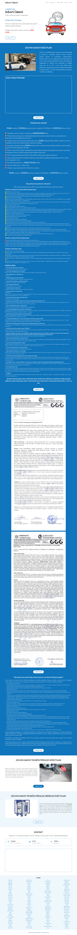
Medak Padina (67, 907)
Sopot (66, 918)
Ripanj (29, 915)
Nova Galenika (10, 910)
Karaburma (66, 900)
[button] (7, 62)
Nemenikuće (66, 909)
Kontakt (70, 2)
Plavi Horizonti (29, 914)
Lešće (66, 904)
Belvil (29, 884)
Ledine (47, 904)
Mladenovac (47, 909)
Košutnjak (67, 901)
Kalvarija (29, 900)
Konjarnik (29, 901)
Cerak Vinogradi (48, 892)
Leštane (10, 906)
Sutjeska (10, 921)
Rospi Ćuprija (66, 915)
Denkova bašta (67, 894)
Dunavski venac (66, 895)
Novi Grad (48, 910)
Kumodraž (67, 903)
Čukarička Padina (29, 894)
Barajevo (67, 881)
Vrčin (48, 924)
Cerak (29, 892)
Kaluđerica (10, 900)
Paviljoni (10, 914)
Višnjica (29, 923)
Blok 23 (10, 886)
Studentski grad (29, 920)
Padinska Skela (29, 912)
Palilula (48, 912)
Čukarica (10, 894)
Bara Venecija (48, 881)
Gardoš (29, 897)
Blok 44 (66, 886)
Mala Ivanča (10, 907)
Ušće (48, 921)
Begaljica (48, 883)
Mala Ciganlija (67, 906)
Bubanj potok (66, 890)
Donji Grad (29, 895)
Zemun (66, 926)
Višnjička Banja (48, 923)
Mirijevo (29, 909)
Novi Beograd (29, 910)
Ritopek (48, 915)
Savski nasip (47, 917)
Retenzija (10, 915)
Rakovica (48, 914)
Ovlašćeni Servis (38, 932)
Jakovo (47, 898)
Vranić (29, 924)
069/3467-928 (10, 9)
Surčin (66, 920)
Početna (46, 2)
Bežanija (48, 884)
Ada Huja (10, 880)
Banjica (10, 881)
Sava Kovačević (10, 917)
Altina (48, 880)
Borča (29, 890)
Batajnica (10, 883)
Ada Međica (29, 880)
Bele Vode (67, 883)
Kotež (10, 903)
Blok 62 (29, 887)
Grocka (10, 898)
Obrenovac (66, 910)
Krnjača (47, 903)
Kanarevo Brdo (48, 900)
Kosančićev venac (48, 901)
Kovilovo (29, 903)
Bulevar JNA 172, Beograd (13, 20)
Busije (10, 892)
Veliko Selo (10, 923)
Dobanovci (10, 895)
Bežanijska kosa (66, 884)
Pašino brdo (66, 912)
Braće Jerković (48, 890)
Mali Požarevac (48, 907)
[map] (17, 842)
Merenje (66, 2)
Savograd (29, 917)
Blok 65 (10, 889)
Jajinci (29, 898)
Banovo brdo (29, 881)
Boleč (10, 890)
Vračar (10, 924)
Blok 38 (48, 886)
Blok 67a (29, 889)
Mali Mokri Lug (29, 907)
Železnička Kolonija (48, 926)
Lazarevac (29, 904)
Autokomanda (67, 880)
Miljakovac (10, 909)
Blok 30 (29, 886)
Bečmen (29, 883)
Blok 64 (66, 887)
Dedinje (48, 894)
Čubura (66, 892)
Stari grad (10, 920)
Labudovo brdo (10, 904)
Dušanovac (10, 897)
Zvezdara (67, 927)
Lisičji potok (47, 906)
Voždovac (67, 923)
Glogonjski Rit (48, 897)
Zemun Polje (10, 927)
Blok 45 (10, 887)
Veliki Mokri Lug (66, 921)
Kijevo (10, 901)
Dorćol (48, 895)
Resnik (66, 914)
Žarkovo (10, 926)
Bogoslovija (66, 889)
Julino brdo (66, 898)
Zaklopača (67, 924)
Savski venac (66, 917)
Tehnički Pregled (60, 2)
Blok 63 (48, 887)
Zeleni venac (29, 926)
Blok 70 (48, 889)
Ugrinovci (29, 921)
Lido (29, 906)
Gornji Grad (66, 897)
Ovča (10, 912)
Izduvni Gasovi (11, 2)
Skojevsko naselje (29, 918)
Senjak (10, 918)
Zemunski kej (29, 927)
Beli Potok (10, 884)
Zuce (48, 927)
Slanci (48, 918)
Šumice (48, 920)
